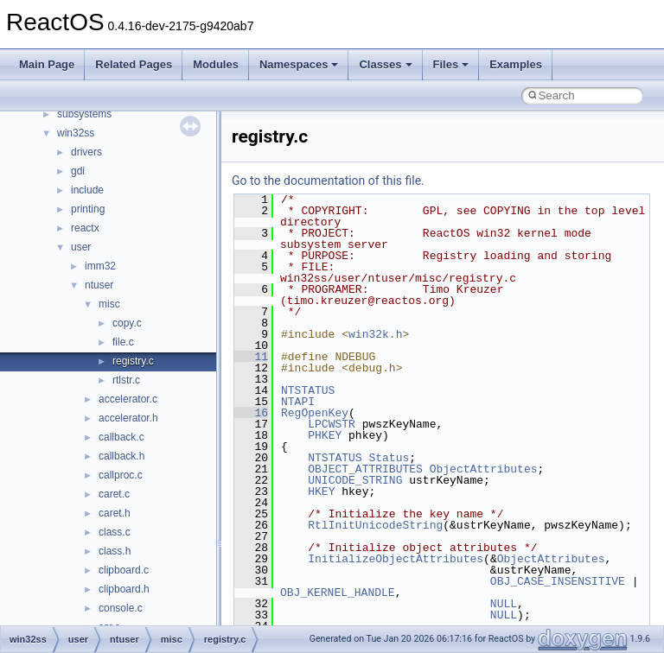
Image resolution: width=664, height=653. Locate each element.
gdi (78, 171)
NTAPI (298, 401)
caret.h (115, 513)
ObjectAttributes (484, 469)
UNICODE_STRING (355, 480)
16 (251, 413)
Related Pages (133, 64)
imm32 (100, 266)
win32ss (75, 133)
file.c (123, 342)
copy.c (127, 323)
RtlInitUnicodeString (375, 525)
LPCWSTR (331, 424)
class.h (115, 551)
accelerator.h (128, 418)
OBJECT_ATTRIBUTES (365, 469)
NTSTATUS (308, 390)
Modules (216, 64)
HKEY (321, 491)
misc (109, 304)
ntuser (99, 285)
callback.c (121, 437)
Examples (515, 64)
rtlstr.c (126, 380)
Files (451, 64)
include (87, 190)
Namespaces (299, 64)
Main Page (46, 64)
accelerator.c (128, 399)
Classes (385, 64)
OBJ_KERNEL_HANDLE (337, 592)
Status (388, 458)
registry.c (133, 361)
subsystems (84, 114)
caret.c (114, 494)
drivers (86, 152)
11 (251, 357)
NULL (503, 604)
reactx (85, 228)
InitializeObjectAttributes (395, 559)
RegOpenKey (314, 413)
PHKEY (325, 435)
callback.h (121, 456)
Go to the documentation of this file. (328, 180)
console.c (121, 608)
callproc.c (121, 475)
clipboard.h (124, 589)
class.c (115, 532)
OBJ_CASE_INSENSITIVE (557, 581)
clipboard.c (124, 570)
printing (88, 209)
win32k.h (375, 334)
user (81, 247)
